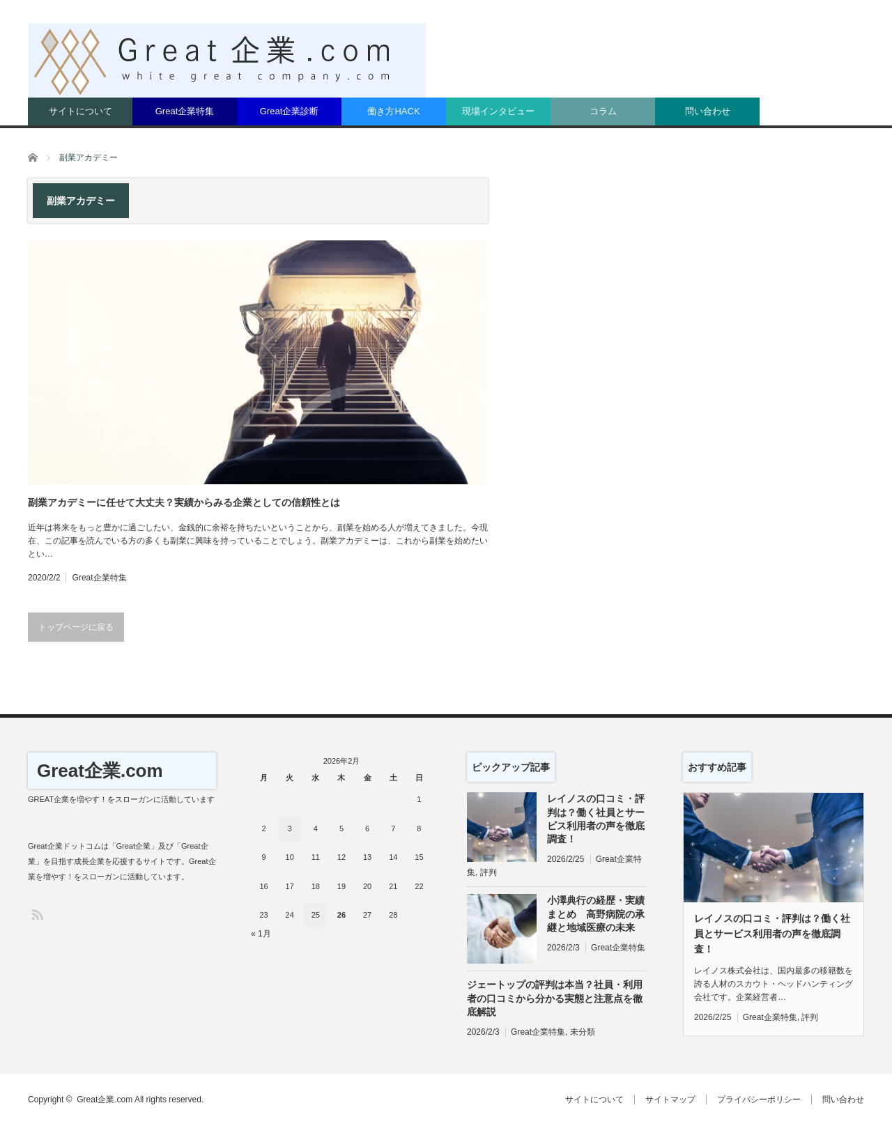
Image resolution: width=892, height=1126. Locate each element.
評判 (488, 872)
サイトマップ (670, 1099)
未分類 (582, 1032)
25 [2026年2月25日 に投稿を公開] (316, 915)
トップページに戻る (76, 627)
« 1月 (261, 934)
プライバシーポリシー (759, 1099)
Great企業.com (100, 770)
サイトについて (80, 111)
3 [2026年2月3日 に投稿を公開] (290, 828)
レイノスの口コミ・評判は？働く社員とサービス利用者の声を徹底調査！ (596, 818)
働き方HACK (393, 111)
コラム (603, 111)
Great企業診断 (289, 111)
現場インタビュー (498, 111)
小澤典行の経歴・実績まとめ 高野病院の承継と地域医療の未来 (596, 913)
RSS (36, 914)
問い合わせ (707, 111)
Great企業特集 (185, 111)
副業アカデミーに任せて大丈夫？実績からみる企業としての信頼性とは (184, 502)
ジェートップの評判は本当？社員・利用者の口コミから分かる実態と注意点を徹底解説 (555, 998)
